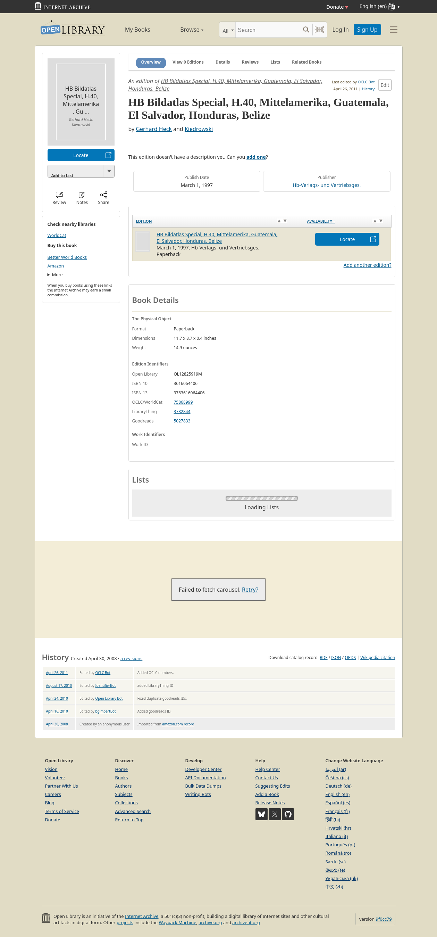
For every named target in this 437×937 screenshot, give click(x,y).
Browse (184, 29)
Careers (53, 794)
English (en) (338, 794)
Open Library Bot (109, 698)
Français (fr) (338, 811)
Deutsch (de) (339, 786)
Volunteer (55, 777)
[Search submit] (306, 30)
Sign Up (367, 29)
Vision (51, 769)
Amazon (56, 266)
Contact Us (266, 777)
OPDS (350, 657)
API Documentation (205, 777)
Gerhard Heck (154, 129)
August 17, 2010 (59, 685)
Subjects (124, 794)
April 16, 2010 (57, 711)
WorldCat (57, 235)
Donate (337, 6)
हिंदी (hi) (333, 819)
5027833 (182, 421)
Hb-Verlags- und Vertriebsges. (327, 185)
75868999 (183, 402)
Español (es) (338, 802)
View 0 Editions (188, 62)
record (189, 724)
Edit (384, 85)
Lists (275, 62)
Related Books (306, 62)
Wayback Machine (177, 922)
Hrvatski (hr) (338, 828)
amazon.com (172, 724)
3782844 (182, 411)
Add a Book (267, 794)
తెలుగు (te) (335, 870)
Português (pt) (340, 844)
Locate (80, 155)
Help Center (267, 769)
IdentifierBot (105, 685)
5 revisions (131, 658)
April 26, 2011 (57, 672)
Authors (123, 786)
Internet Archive (142, 916)
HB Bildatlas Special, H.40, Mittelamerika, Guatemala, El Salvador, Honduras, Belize (217, 237)
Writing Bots (198, 794)
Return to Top (129, 819)
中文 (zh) (334, 886)
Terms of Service (62, 811)
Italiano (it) (337, 836)
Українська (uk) (342, 878)
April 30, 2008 (57, 724)
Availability (321, 221)
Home (121, 769)
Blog (49, 802)
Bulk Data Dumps (203, 786)
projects (125, 922)
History (368, 88)
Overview (151, 62)
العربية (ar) (336, 769)
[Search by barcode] (319, 30)
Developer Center (203, 769)
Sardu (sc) (336, 861)
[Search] (268, 29)
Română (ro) (338, 853)
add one (256, 157)
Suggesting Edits (272, 786)
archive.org (210, 922)
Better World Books (67, 257)
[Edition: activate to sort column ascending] (217, 221)
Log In (341, 29)
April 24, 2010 (57, 698)
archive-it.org (246, 922)
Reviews (250, 62)
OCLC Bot (366, 81)
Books (121, 777)
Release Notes (270, 802)
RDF (323, 657)
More (57, 275)
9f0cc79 (384, 919)
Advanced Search (133, 811)
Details (223, 62)
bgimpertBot (105, 711)
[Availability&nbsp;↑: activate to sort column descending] (347, 221)
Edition (144, 221)
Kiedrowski (199, 129)
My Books (137, 29)
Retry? (250, 589)
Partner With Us (61, 786)
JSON (336, 657)
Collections (126, 802)
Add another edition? (368, 265)
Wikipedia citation (377, 657)
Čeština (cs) (337, 777)
